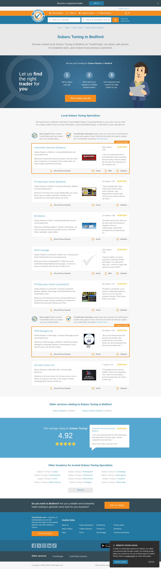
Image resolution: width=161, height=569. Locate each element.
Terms (81, 532)
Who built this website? (104, 565)
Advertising (100, 525)
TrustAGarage (58, 556)
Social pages (101, 532)
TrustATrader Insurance (78, 556)
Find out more (102, 139)
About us (65, 525)
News (64, 532)
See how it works (45, 533)
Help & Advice (67, 529)
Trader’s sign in (123, 8)
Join (96, 3)
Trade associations (86, 525)
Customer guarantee (121, 532)
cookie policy (130, 556)
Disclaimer (118, 529)
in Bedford (64, 411)
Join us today (117, 505)
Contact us (100, 529)
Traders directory (85, 529)
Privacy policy (119, 525)
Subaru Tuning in (47, 472)
